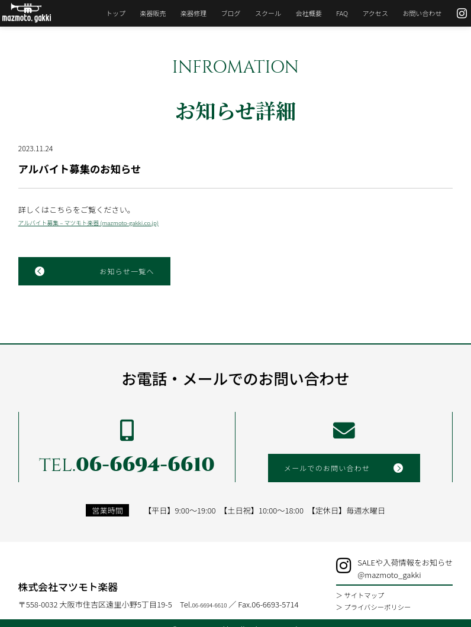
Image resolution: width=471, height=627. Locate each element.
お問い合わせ (413, 12)
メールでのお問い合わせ (330, 477)
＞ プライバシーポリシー (388, 598)
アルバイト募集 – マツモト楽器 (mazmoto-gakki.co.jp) (88, 226)
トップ (107, 12)
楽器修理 (185, 12)
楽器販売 (144, 12)
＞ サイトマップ (378, 588)
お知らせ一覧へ (123, 276)
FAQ (333, 12)
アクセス (367, 12)
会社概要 (300, 12)
